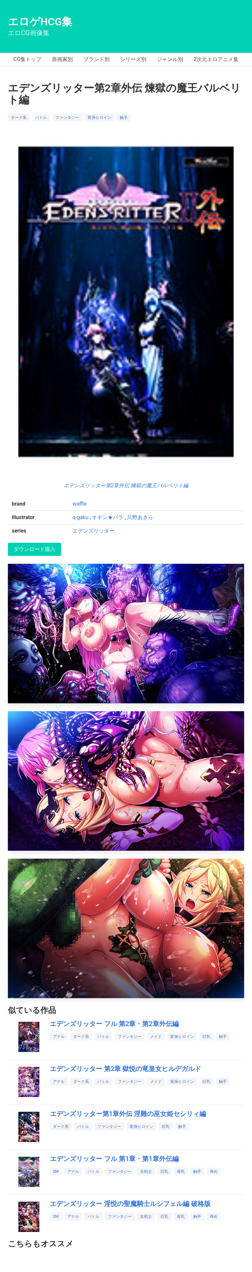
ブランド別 (96, 59)
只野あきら (140, 517)
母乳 (181, 1171)
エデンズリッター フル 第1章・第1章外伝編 (114, 1159)
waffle (80, 504)
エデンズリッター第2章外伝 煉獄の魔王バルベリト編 (126, 485)
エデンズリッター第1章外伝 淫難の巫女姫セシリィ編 (128, 1114)
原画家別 (62, 59)
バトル (41, 117)
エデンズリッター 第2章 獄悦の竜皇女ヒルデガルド (125, 1069)
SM (56, 1171)
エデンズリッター (94, 531)
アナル (59, 1036)
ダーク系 (19, 117)
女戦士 (146, 1171)
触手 (124, 117)
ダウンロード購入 (34, 549)
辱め (214, 1171)
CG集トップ (27, 59)
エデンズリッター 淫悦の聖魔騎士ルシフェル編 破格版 (130, 1204)
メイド (156, 1036)
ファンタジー (67, 117)
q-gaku (80, 517)
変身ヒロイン (99, 117)
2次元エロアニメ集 (216, 59)
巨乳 (206, 1036)
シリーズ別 (133, 59)
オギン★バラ (107, 517)
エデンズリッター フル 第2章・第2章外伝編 (114, 1024)
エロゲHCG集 (40, 21)
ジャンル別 (170, 59)
